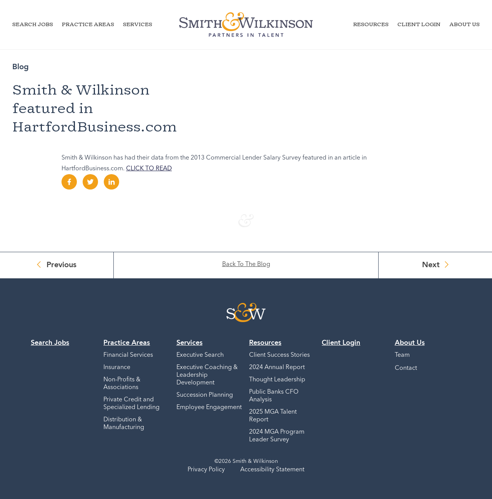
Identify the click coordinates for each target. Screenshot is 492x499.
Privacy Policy (206, 470)
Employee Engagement (209, 407)
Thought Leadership (277, 380)
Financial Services (128, 355)
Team (402, 355)
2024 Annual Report (277, 367)
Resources (371, 24)
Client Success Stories (279, 355)
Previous (61, 265)
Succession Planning (204, 395)
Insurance (116, 367)
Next (431, 265)
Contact (406, 368)
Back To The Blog (246, 264)
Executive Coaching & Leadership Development (207, 375)
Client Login (418, 24)
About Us (464, 24)
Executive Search (200, 355)
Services (137, 24)
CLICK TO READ (149, 169)
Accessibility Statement (272, 470)
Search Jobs (32, 24)
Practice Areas (88, 24)
